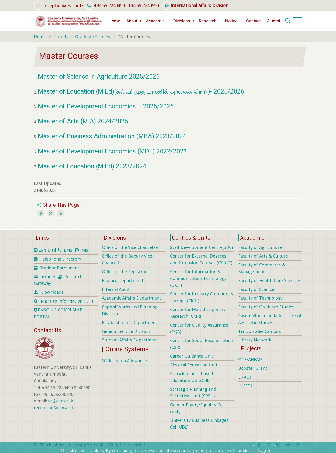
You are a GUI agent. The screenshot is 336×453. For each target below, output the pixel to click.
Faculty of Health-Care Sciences (269, 280)
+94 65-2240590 (143, 5)
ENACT (245, 377)
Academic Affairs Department (131, 298)
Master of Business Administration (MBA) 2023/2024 (112, 136)
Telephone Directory (60, 259)
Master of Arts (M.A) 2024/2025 (83, 121)
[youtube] (298, 444)
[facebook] (259, 444)
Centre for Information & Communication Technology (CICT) (198, 278)
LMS (68, 250)
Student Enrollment (59, 268)
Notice (231, 20)
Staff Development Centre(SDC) (201, 247)
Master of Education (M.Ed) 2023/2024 (93, 166)
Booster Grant (252, 368)
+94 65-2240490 (109, 5)
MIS (84, 250)
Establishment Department (129, 322)
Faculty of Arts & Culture (263, 256)
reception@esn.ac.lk (63, 5)
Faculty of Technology (260, 298)
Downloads (52, 292)
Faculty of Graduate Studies (82, 36)
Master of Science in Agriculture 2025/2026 (99, 76)
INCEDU (246, 386)
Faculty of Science (256, 289)
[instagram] (278, 444)
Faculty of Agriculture (260, 247)
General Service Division (126, 331)
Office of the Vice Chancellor (130, 247)
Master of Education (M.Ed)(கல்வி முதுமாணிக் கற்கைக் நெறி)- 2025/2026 (141, 91)
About (131, 20)
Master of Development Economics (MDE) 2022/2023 (112, 151)
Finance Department (123, 280)
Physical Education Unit (193, 365)
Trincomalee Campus (259, 331)
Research (208, 20)
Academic (155, 20)
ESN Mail (47, 250)
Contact (253, 20)
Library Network (254, 340)
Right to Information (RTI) (67, 301)
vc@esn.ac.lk (60, 401)
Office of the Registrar (124, 271)
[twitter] (268, 444)
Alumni (273, 20)
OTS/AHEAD (250, 359)
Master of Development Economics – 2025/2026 (106, 106)
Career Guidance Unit (191, 356)
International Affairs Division (195, 5)
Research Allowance (124, 360)
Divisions (181, 20)
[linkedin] (288, 444)
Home (114, 20)
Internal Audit (116, 289)
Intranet (47, 276)
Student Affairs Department (130, 340)
